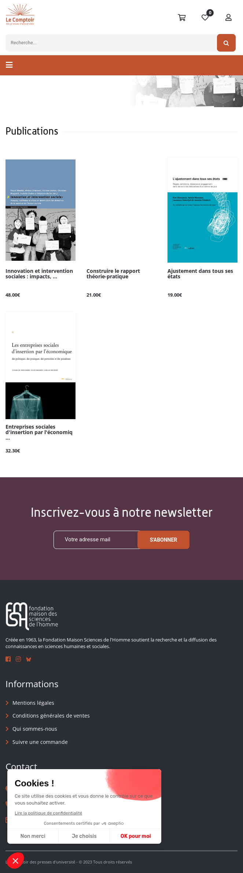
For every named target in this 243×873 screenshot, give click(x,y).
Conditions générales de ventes (51, 715)
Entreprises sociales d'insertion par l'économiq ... (39, 432)
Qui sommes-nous (34, 728)
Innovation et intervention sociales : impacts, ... (39, 274)
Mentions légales (33, 702)
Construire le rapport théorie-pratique (113, 274)
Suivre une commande (40, 741)
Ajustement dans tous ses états (200, 274)
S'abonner (163, 540)
